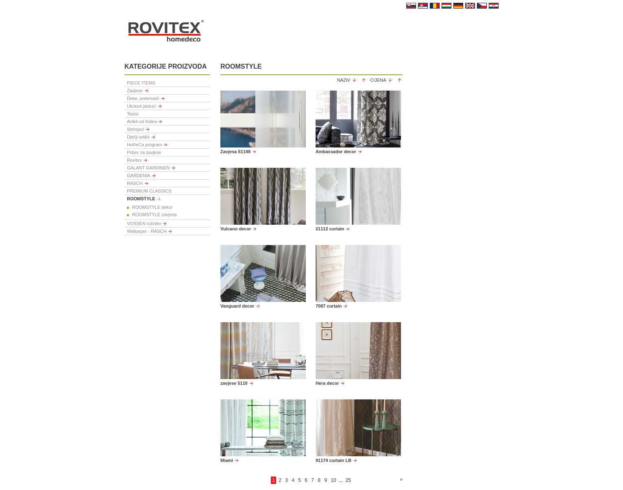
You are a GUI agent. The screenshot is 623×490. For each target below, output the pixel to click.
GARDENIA (138, 175)
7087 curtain (329, 306)
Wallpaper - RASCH (146, 231)
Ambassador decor (336, 151)
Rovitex (134, 160)
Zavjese (135, 90)
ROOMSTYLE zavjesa (154, 214)
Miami (226, 460)
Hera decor (327, 383)
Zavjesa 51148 (235, 151)
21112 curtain (330, 228)
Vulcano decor (235, 228)
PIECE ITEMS (141, 82)
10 (333, 480)
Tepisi (132, 113)
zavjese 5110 (234, 383)
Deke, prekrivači (143, 98)
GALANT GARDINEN (148, 167)
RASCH (135, 183)
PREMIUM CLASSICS (149, 191)
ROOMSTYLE (141, 198)
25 (348, 480)
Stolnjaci (135, 129)
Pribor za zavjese (144, 152)
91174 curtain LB (333, 460)
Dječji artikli (138, 136)
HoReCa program (144, 144)
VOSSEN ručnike (144, 223)
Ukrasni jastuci (141, 106)
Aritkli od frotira (142, 121)
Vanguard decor (237, 306)
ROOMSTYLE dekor (152, 207)
